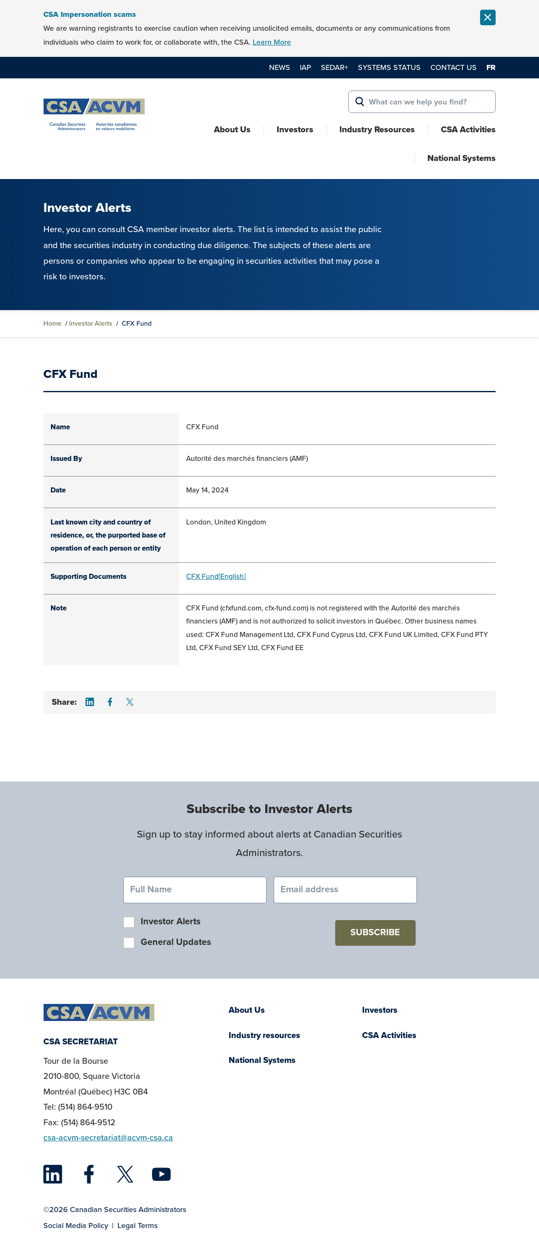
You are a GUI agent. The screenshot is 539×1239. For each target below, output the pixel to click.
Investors (295, 129)
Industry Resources (377, 129)
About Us (232, 129)
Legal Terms (137, 1225)
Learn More (272, 42)
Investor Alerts (90, 323)
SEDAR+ (334, 67)
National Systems (461, 158)
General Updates (176, 942)
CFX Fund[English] (215, 576)
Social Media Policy (75, 1225)
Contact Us (453, 67)
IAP (305, 67)
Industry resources (264, 1035)
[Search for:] (422, 102)
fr (491, 67)
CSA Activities (468, 129)
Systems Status (389, 67)
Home (52, 323)
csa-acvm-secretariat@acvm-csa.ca (108, 1138)
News (279, 67)
